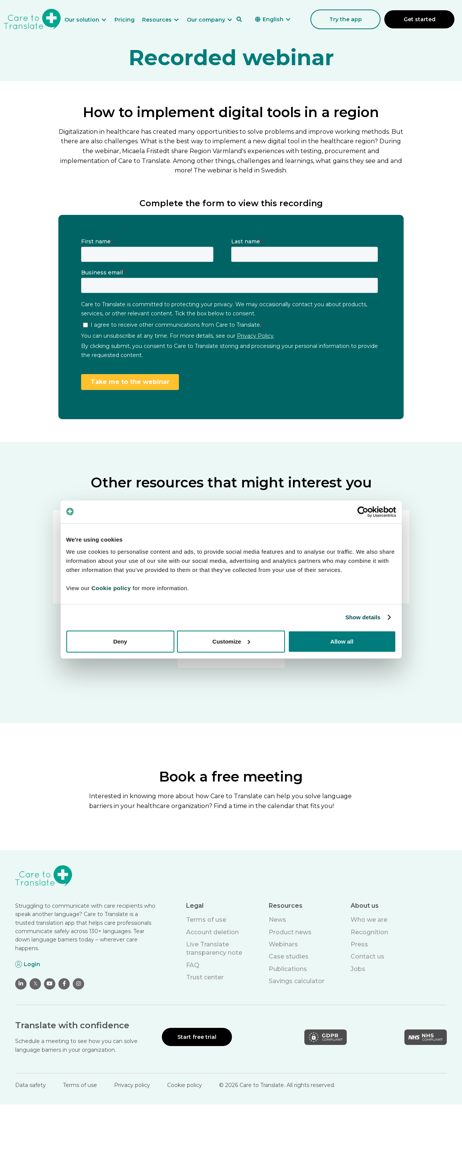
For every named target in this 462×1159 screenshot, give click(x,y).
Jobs (358, 969)
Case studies (289, 956)
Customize (231, 641)
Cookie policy (184, 1085)
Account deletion (212, 932)
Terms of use (206, 919)
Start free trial (196, 1037)
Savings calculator (296, 981)
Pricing (124, 19)
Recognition (369, 932)
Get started (419, 19)
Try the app (345, 19)
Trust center (205, 977)
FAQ (192, 965)
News (277, 919)
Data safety (30, 1085)
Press (359, 944)
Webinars (283, 944)
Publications (288, 969)
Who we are (369, 919)
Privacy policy (132, 1085)
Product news (290, 932)
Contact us (367, 956)
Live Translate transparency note (214, 948)
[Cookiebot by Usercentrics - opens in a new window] (363, 512)
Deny (120, 641)
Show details (363, 617)
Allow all (342, 641)
